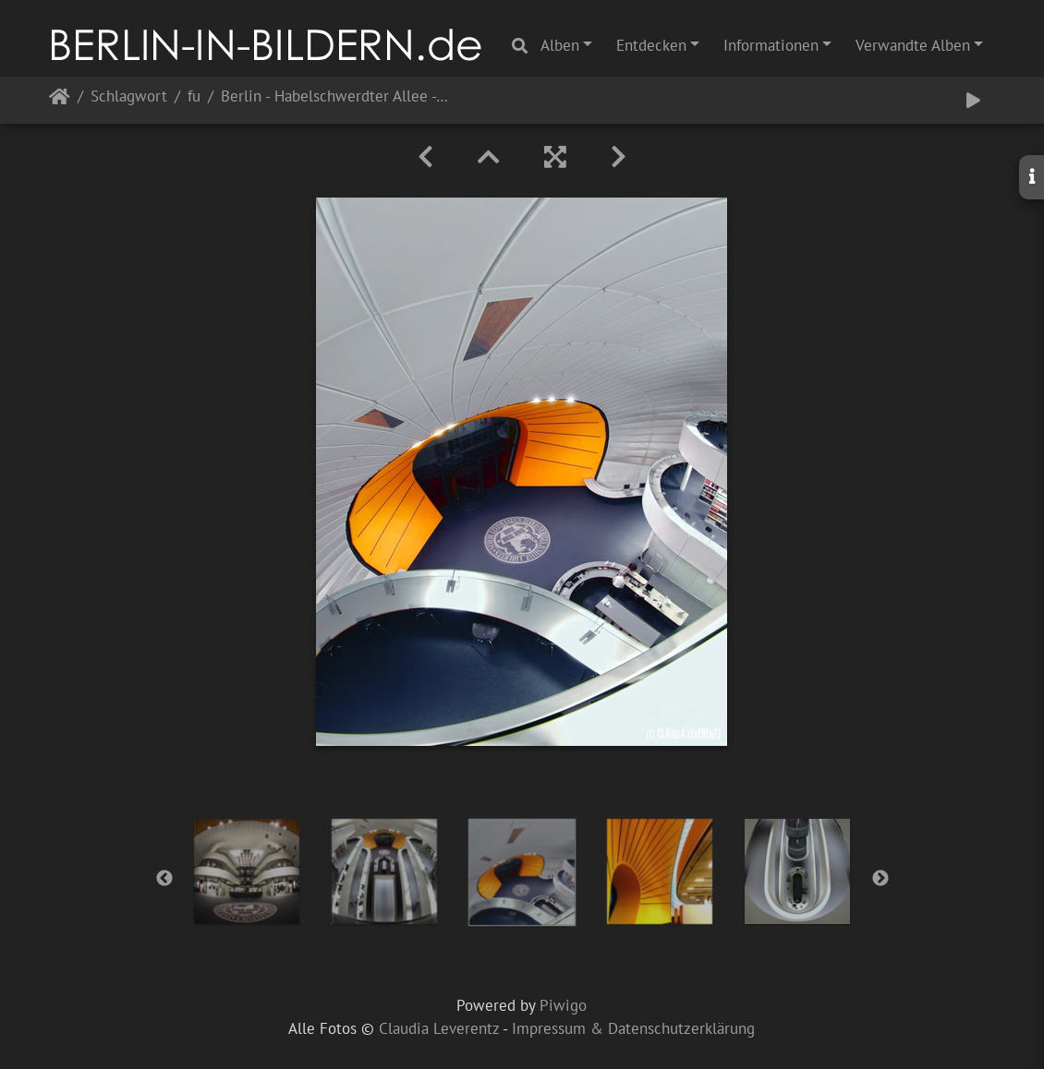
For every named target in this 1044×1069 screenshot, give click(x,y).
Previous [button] (164, 879)
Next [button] (880, 879)
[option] (247, 871)
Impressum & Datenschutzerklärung (633, 1028)
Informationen (771, 45)
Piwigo (563, 1005)
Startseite (59, 100)
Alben (559, 45)
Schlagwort (129, 97)
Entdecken (651, 45)
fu (194, 97)
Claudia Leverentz (439, 1028)
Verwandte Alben (913, 45)
